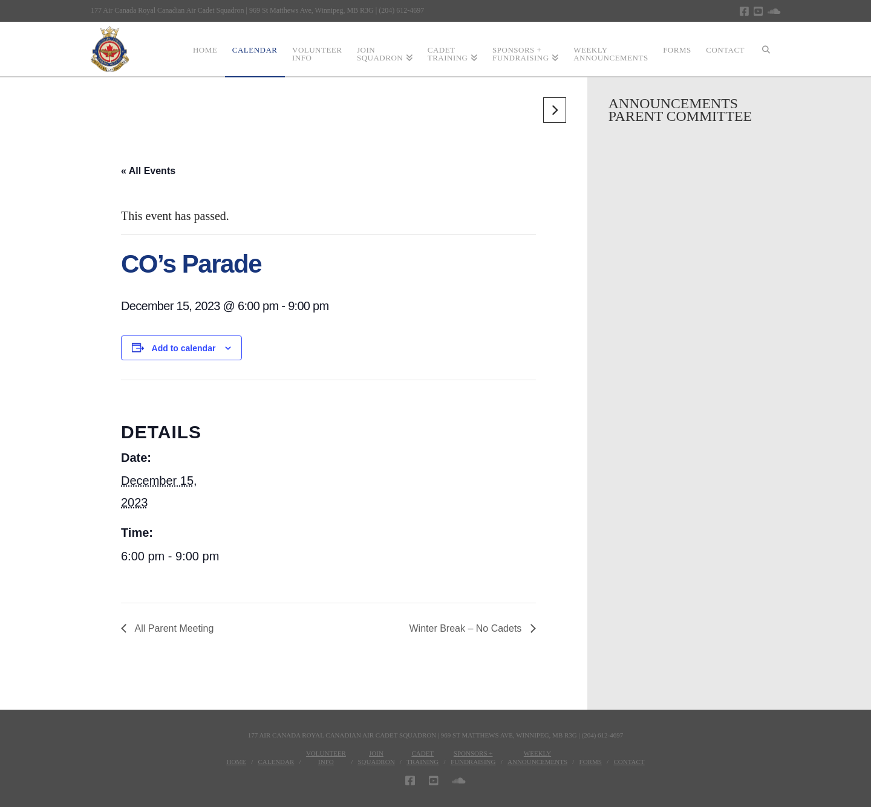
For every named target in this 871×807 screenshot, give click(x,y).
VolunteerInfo (326, 757)
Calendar (276, 761)
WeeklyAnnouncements (537, 757)
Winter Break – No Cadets (466, 628)
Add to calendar (184, 348)
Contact (628, 761)
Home (236, 761)
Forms (590, 761)
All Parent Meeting (173, 628)
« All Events (148, 171)
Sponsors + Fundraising (473, 757)
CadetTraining (422, 757)
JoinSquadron (375, 757)
